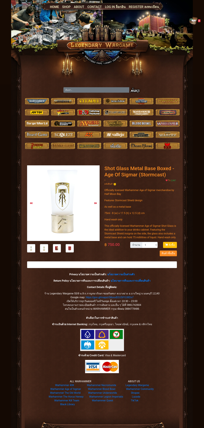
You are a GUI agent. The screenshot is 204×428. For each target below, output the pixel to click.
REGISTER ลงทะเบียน (144, 7)
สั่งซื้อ (170, 244)
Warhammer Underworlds (102, 392)
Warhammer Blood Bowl (101, 389)
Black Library (67, 404)
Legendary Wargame (137, 385)
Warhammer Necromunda (101, 385)
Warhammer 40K (64, 385)
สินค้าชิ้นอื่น (168, 253)
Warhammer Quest (102, 400)
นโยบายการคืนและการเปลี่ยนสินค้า (130, 280)
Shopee (135, 392)
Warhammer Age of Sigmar (65, 389)
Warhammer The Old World (65, 392)
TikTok (134, 400)
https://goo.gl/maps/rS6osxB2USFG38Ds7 (110, 297)
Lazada (136, 396)
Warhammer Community (140, 389)
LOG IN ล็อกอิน (115, 7)
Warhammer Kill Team (66, 400)
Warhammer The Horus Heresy (66, 396)
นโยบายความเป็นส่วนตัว (121, 274)
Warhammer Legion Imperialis (106, 396)
